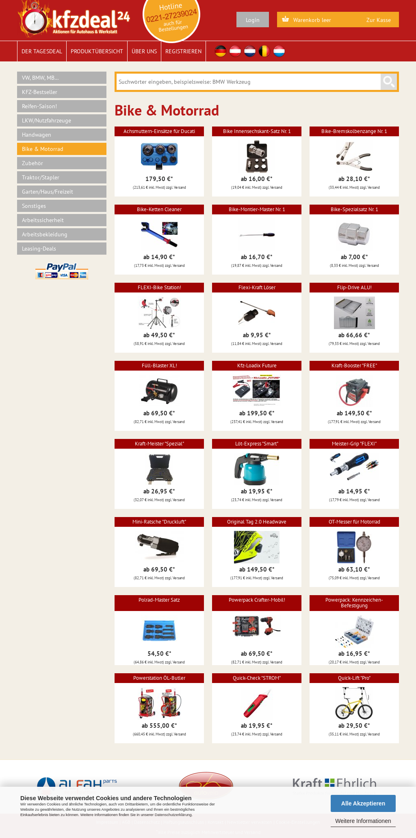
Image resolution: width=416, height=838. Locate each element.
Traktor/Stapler (40, 177)
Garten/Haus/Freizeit (47, 191)
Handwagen (36, 134)
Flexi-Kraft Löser (256, 287)
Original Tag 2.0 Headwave (256, 521)
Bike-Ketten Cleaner (159, 209)
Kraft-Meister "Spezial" (159, 443)
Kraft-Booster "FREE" (354, 365)
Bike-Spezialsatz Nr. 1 (354, 209)
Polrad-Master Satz (159, 599)
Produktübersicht (97, 51)
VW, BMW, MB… (40, 77)
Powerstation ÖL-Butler (159, 677)
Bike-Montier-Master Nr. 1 (257, 209)
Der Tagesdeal (42, 51)
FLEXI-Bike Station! (159, 287)
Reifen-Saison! (39, 106)
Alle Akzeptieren (363, 803)
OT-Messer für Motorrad (354, 521)
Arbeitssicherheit (43, 220)
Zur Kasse (378, 20)
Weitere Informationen (363, 821)
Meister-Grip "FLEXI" (354, 443)
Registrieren (183, 51)
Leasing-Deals (39, 248)
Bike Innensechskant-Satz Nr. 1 (257, 131)
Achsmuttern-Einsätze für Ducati (159, 131)
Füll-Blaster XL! (159, 365)
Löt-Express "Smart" (256, 443)
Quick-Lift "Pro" (354, 677)
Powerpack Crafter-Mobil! (257, 599)
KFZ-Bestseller (39, 92)
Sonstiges (34, 206)
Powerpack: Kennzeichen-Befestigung (354, 602)
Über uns (144, 51)
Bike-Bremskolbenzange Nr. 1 (354, 131)
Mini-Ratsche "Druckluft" (159, 521)
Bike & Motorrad (42, 149)
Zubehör (32, 163)
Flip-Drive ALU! (354, 287)
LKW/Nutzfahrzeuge (46, 120)
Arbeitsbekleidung (44, 234)
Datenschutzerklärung (173, 815)
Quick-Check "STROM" (257, 677)
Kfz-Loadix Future (257, 365)
